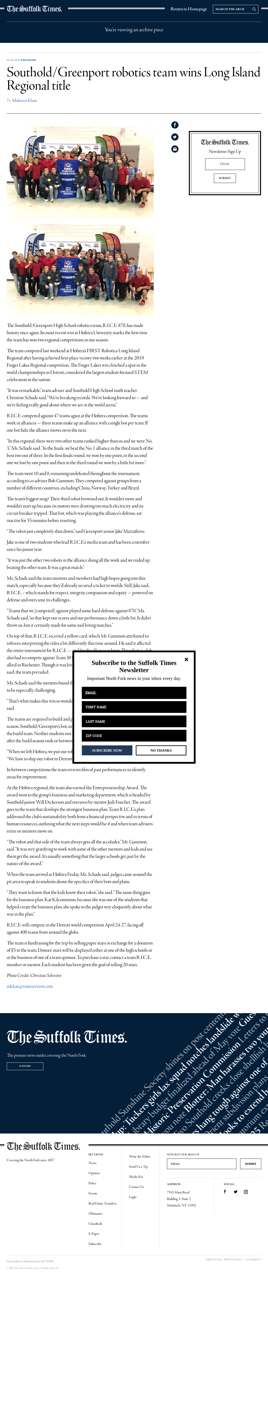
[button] (134, 666)
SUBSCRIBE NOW (107, 750)
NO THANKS (161, 750)
